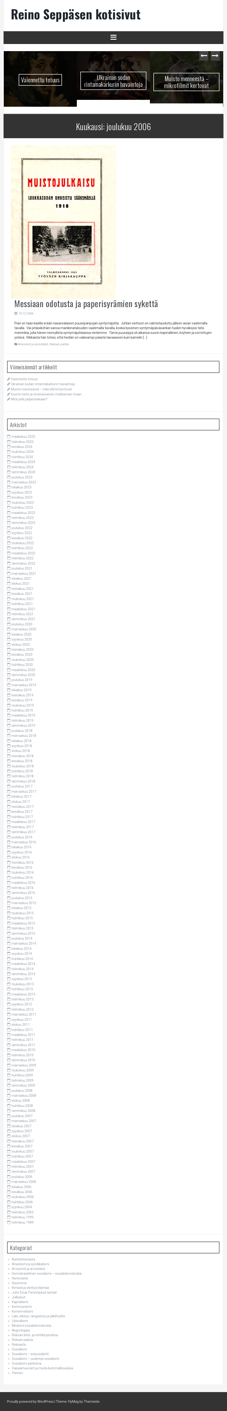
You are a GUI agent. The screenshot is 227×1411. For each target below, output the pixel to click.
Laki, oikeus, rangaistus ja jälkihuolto (38, 1316)
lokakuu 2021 (21, 578)
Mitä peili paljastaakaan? (29, 399)
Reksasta (19, 1344)
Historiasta (20, 1278)
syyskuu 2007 (22, 1131)
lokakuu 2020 (21, 634)
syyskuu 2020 (22, 639)
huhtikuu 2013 (22, 989)
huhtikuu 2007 (22, 1156)
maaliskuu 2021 (23, 609)
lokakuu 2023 (21, 487)
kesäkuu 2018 (22, 761)
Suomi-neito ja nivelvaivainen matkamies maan (46, 394)
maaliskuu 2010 (23, 1050)
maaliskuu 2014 (23, 964)
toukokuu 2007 (23, 1151)
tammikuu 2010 (23, 1060)
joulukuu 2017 (22, 786)
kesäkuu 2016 (22, 867)
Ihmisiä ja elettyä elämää (30, 1288)
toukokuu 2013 (23, 984)
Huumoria (19, 1283)
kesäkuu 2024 (22, 447)
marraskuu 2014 (24, 943)
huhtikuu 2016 (22, 878)
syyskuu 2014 (22, 953)
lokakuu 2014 (21, 949)
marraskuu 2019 (24, 685)
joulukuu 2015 (22, 898)
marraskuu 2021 (24, 573)
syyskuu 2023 (22, 492)
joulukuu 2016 (22, 837)
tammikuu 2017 (23, 832)
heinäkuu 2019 (23, 695)
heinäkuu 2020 (23, 649)
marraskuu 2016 (24, 842)
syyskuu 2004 (22, 1207)
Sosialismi (19, 1349)
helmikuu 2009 (23, 1080)
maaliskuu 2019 (23, 715)
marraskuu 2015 (24, 903)
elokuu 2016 (21, 857)
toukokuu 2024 (23, 452)
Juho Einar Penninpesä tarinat (34, 1292)
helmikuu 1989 (23, 1222)
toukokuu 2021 (23, 599)
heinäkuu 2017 (23, 807)
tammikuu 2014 (23, 974)
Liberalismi (20, 1321)
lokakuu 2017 (21, 796)
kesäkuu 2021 (22, 594)
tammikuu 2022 (23, 563)
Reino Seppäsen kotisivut (76, 14)
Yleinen (17, 1373)
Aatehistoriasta (23, 1259)
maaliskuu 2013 (23, 994)
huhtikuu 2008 (22, 1106)
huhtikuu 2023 (22, 507)
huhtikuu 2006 (22, 1202)
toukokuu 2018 (23, 766)
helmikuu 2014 (23, 969)
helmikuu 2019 (23, 720)
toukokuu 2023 (23, 502)
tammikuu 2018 (23, 781)
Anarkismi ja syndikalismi (30, 1264)
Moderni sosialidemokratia (31, 1325)
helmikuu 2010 (23, 1055)
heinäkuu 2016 (23, 862)
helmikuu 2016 (23, 888)
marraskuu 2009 (24, 1065)
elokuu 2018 (21, 751)
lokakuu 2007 (21, 1126)
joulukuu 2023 (22, 477)
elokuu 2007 (21, 1136)
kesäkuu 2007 (22, 1146)
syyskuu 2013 (22, 979)
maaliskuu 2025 (23, 436)
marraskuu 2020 (24, 629)
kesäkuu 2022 (22, 538)
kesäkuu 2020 (22, 654)
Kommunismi (22, 1307)
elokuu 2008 (21, 1100)
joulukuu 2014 (22, 938)
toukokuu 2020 (23, 660)
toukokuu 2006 (23, 1197)
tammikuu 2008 (23, 1111)
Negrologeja (21, 1330)
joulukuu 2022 (22, 528)
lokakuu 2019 (21, 690)
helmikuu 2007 (23, 1166)
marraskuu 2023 (24, 482)
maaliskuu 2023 (23, 513)
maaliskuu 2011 (23, 1035)
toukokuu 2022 (23, 543)
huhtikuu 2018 (22, 771)
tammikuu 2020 (23, 675)
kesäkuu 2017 (22, 812)
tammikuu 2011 (23, 1045)
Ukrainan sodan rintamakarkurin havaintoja (113, 81)
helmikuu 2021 (23, 614)
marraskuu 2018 (24, 736)
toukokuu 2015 (23, 913)
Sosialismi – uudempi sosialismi (35, 1359)
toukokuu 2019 (23, 705)
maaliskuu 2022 (23, 553)
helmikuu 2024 (23, 467)
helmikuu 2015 (23, 928)
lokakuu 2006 (21, 1187)
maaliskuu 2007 (23, 1161)
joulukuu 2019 (22, 680)
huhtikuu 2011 (22, 1030)
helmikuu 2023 (23, 518)
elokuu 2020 (21, 644)
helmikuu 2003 (23, 1212)
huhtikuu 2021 (22, 604)
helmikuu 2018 (23, 776)
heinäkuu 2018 (23, 756)
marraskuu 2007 (24, 1121)
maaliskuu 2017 (23, 822)
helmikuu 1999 (23, 1217)
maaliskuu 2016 (23, 883)
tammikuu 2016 (23, 893)
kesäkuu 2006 (22, 1192)
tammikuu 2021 (23, 619)
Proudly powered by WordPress (30, 1401)
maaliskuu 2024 (23, 462)
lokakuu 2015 (21, 908)
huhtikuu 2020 (22, 665)
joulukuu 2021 (22, 568)
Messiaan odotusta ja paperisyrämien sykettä (86, 303)
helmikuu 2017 (23, 827)
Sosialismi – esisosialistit (30, 1354)
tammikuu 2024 (23, 472)
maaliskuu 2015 (23, 923)
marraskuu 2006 (24, 1182)
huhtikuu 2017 (22, 817)
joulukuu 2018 (22, 731)
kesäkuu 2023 (22, 497)
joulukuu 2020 (22, 624)
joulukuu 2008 (22, 1091)
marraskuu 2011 (24, 1014)
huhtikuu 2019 (22, 710)
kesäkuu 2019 (22, 700)
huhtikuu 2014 (22, 959)
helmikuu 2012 (23, 1009)
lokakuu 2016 (21, 847)
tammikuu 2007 (23, 1171)
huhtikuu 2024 (22, 457)
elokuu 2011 (21, 1024)
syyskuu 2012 (22, 1004)
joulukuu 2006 (22, 1177)
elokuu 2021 (21, 583)
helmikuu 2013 (23, 999)
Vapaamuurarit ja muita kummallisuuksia (42, 1368)
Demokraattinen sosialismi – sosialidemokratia (47, 1273)
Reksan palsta (59, 344)
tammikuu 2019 (23, 725)
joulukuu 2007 (22, 1116)
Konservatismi (22, 1311)
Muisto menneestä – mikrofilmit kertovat (186, 82)
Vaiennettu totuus (40, 79)
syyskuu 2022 (22, 533)
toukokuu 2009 (23, 1070)
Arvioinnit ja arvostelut (33, 344)
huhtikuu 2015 (22, 918)
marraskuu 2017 (24, 791)
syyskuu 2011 (22, 1020)
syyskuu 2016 (22, 852)
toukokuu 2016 (23, 872)
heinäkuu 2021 (23, 589)
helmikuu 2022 (23, 558)
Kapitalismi (20, 1302)
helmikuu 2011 (23, 1040)
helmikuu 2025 (23, 442)
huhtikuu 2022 (22, 548)
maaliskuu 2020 (23, 670)
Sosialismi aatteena (26, 1363)
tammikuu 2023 (23, 523)
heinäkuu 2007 (23, 1141)
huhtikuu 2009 (22, 1075)
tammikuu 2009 (23, 1085)
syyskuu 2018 (22, 746)
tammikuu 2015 (23, 933)
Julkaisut (18, 1297)
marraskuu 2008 (24, 1095)
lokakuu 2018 (21, 741)
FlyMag (73, 1401)
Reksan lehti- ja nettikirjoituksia (35, 1335)
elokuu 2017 (21, 802)
